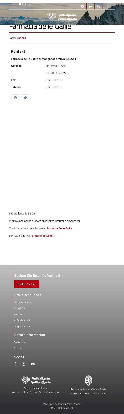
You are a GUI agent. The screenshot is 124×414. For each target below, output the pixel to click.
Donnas (21, 38)
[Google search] (98, 6)
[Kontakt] (82, 6)
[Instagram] (23, 364)
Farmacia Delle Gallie (59, 228)
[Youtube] (33, 364)
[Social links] (90, 6)
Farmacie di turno (42, 235)
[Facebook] (15, 364)
